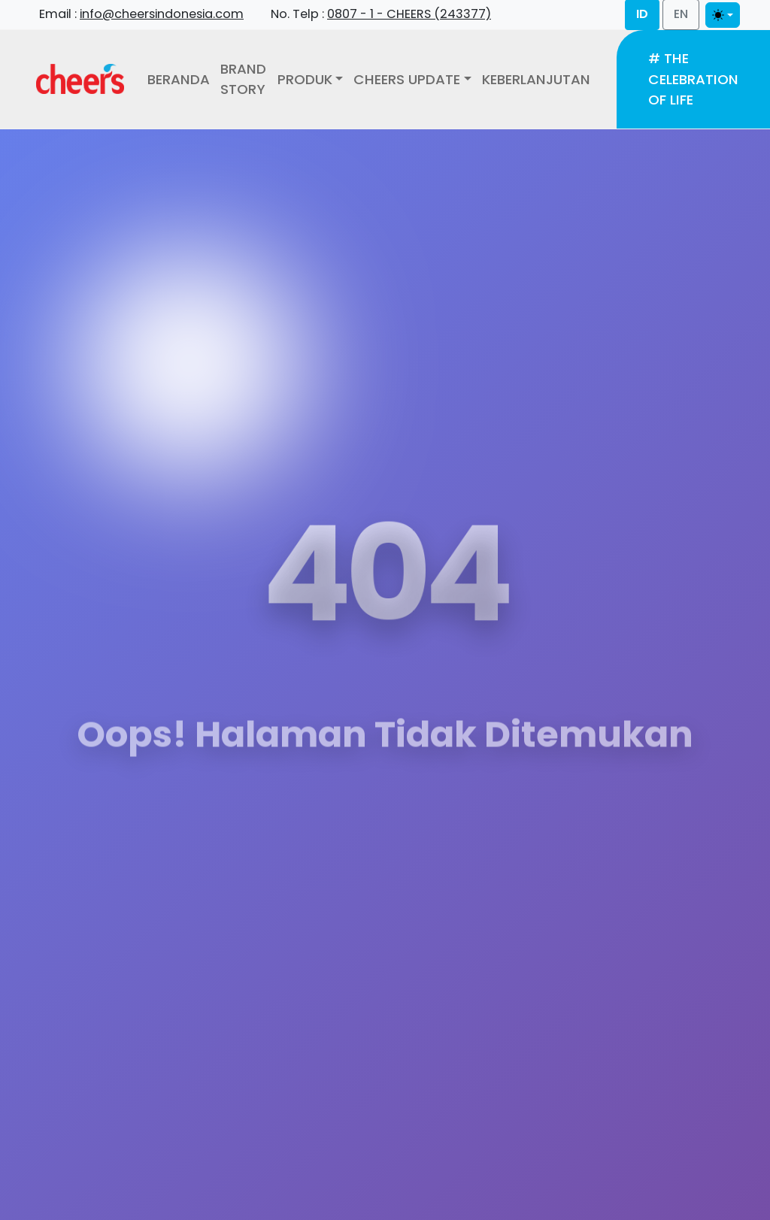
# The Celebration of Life (693, 79)
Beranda (178, 79)
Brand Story (243, 79)
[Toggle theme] (722, 15)
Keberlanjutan (536, 79)
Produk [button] (304, 79)
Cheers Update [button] (406, 79)
